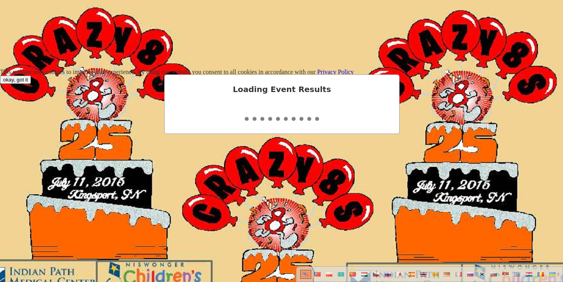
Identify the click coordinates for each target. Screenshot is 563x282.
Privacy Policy (335, 72)
